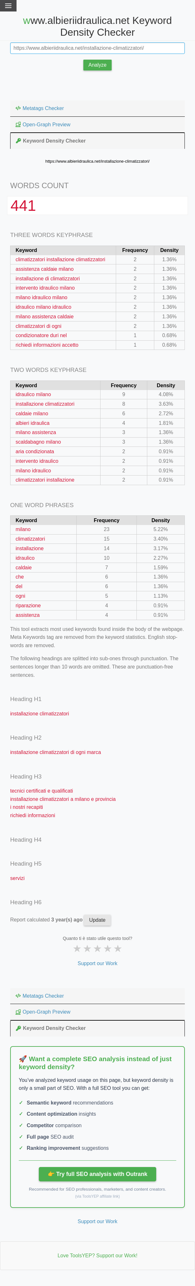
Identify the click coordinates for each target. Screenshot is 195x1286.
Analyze (97, 65)
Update (97, 920)
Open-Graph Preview (42, 124)
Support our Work (97, 963)
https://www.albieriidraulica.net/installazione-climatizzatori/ (97, 161)
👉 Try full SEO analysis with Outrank (97, 1174)
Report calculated (47, 919)
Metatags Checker (39, 108)
